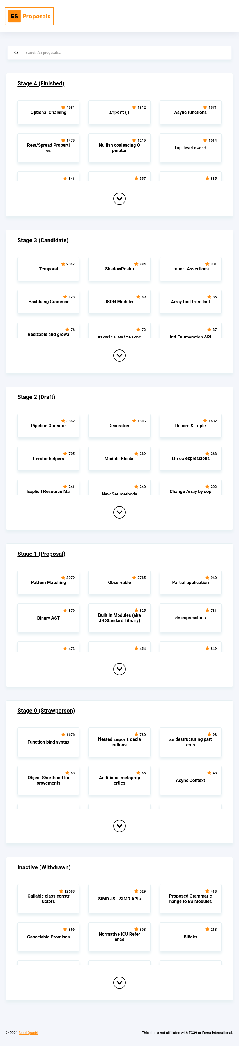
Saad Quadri (28, 1033)
